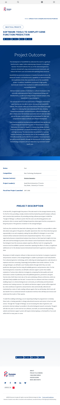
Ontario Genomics (29, 178)
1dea (39, 397)
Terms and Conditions (48, 397)
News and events (35, 380)
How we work (34, 377)
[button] (7, 39)
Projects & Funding (36, 373)
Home (26, 18)
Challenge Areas (35, 375)
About (32, 371)
